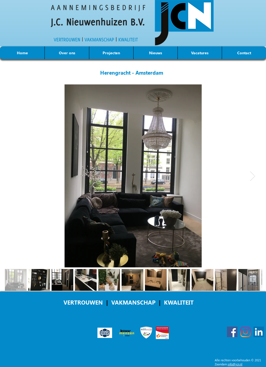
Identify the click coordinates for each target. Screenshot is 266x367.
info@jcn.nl (235, 364)
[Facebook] (232, 332)
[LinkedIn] (259, 332)
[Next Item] (252, 176)
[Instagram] (245, 332)
